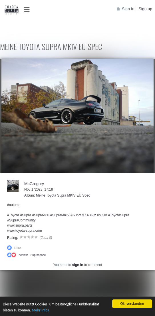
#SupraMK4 (79, 215)
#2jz (93, 215)
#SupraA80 (40, 215)
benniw (23, 255)
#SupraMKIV (60, 215)
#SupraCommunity (21, 220)
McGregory (34, 183)
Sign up (145, 9)
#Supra (25, 215)
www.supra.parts (20, 225)
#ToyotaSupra (118, 215)
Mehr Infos (40, 310)
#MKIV (102, 215)
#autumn (14, 205)
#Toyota (13, 215)
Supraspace (38, 255)
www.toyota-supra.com (24, 231)
